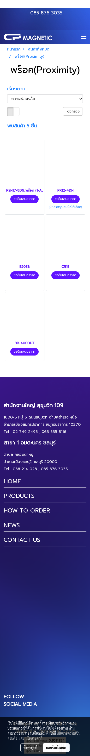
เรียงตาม (18, 88)
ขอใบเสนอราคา (24, 198)
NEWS (12, 525)
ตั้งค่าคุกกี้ (30, 747)
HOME (12, 481)
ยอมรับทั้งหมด (56, 747)
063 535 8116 (48, 5)
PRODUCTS (19, 496)
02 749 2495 (25, 432)
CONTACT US (22, 540)
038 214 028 (25, 469)
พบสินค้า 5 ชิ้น (22, 125)
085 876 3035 (46, 12)
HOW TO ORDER (27, 510)
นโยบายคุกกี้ (33, 738)
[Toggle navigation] (83, 37)
